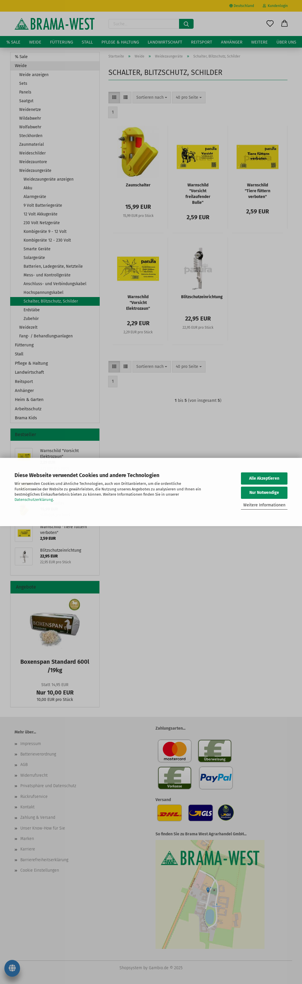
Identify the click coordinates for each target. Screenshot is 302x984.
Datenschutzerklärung (34, 499)
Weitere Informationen (264, 505)
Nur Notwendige (264, 492)
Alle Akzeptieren (264, 478)
